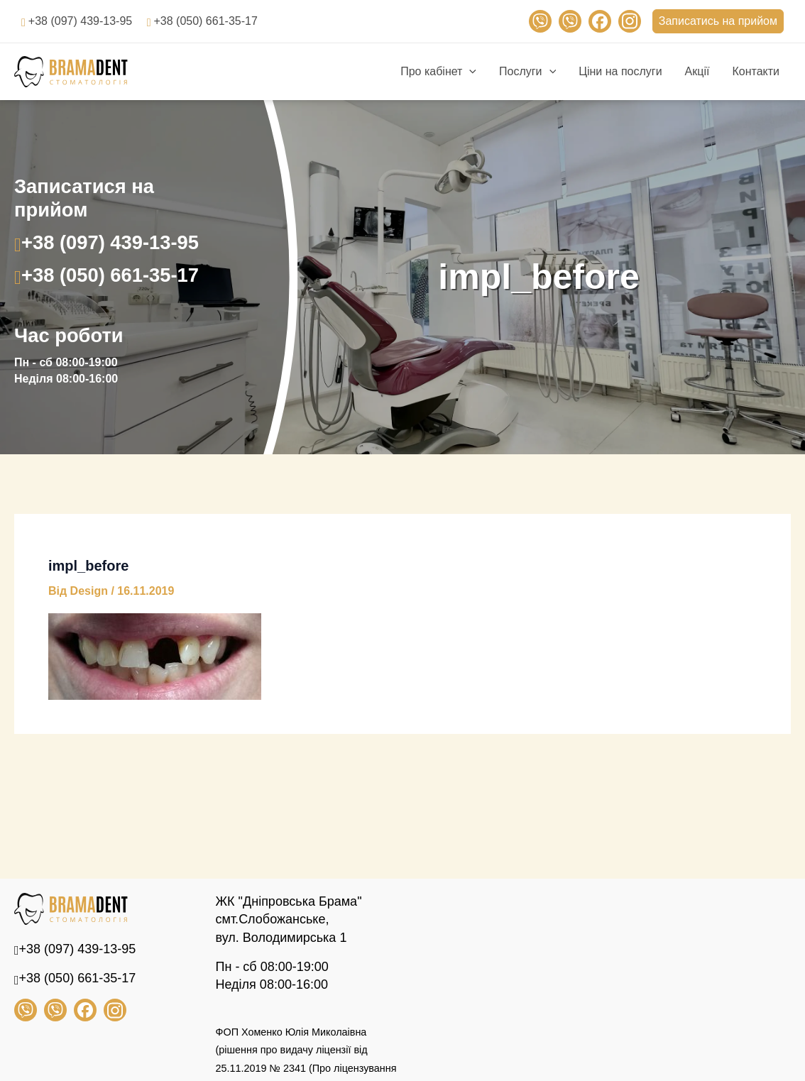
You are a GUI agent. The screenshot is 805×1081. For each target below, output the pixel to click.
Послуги (527, 71)
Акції (697, 71)
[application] (469, 71)
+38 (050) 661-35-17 (205, 21)
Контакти (755, 71)
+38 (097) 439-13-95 (80, 21)
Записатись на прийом (718, 21)
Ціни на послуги (620, 71)
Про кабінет (438, 71)
